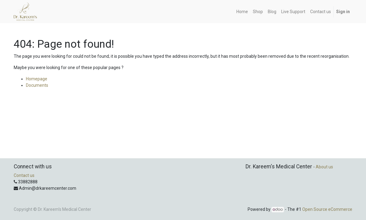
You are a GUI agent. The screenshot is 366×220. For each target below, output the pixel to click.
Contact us (24, 175)
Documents (37, 85)
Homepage (36, 78)
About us (324, 166)
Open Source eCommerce (327, 209)
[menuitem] (242, 11)
